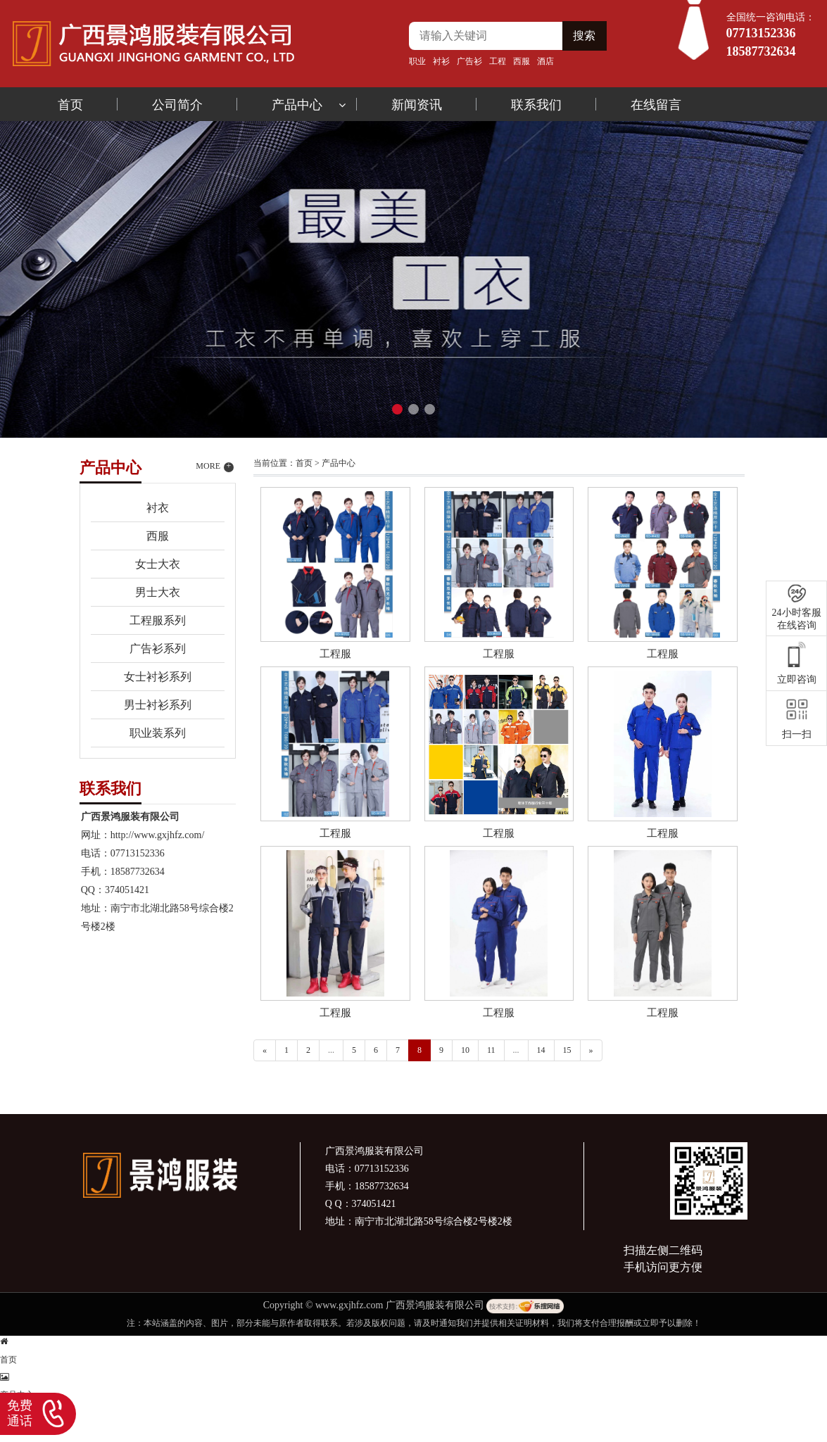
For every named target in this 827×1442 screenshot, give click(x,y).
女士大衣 (157, 564)
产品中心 (297, 105)
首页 (70, 105)
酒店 (545, 61)
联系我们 (536, 105)
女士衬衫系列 (157, 677)
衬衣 (157, 508)
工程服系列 (158, 620)
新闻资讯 (416, 105)
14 (541, 1050)
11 (491, 1050)
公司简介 (177, 105)
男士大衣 (157, 592)
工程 (497, 61)
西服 (521, 61)
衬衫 (441, 61)
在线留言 (656, 105)
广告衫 (469, 61)
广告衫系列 (158, 648)
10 (465, 1050)
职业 (417, 61)
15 (567, 1050)
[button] (397, 409)
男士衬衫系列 (157, 705)
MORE (215, 466)
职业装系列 (158, 733)
